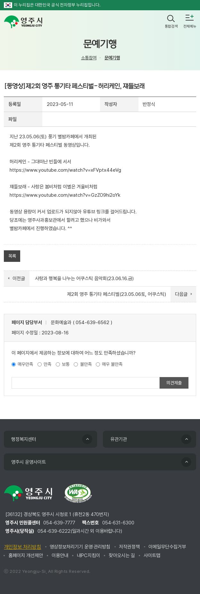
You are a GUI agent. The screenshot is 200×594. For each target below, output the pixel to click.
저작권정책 (129, 547)
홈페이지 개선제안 (25, 555)
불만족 (86, 364)
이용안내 (60, 555)
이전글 (19, 278)
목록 (12, 256)
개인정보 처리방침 (22, 547)
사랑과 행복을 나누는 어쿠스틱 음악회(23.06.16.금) (84, 278)
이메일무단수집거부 (167, 547)
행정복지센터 (23, 439)
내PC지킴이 (88, 555)
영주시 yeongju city (23, 21)
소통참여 (88, 57)
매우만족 (25, 364)
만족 (47, 364)
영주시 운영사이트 (28, 462)
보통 (66, 364)
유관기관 (118, 439)
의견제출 (174, 382)
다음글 (181, 294)
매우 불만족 (112, 364)
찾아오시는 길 (122, 555)
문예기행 (112, 57)
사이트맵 (152, 555)
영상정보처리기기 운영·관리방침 (80, 547)
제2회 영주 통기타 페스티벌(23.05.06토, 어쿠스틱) (116, 294)
